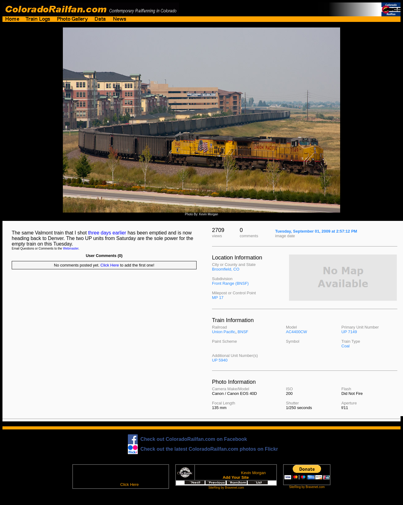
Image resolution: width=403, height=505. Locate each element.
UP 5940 (219, 360)
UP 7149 (349, 331)
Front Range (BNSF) (230, 283)
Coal (345, 346)
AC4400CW (296, 331)
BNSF (243, 331)
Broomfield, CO (225, 269)
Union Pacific (223, 331)
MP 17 (217, 297)
